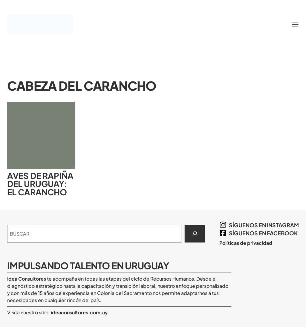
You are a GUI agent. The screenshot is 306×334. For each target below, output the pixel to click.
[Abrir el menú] (295, 24)
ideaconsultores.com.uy (79, 312)
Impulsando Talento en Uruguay (88, 265)
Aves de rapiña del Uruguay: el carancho (40, 183)
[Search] (194, 234)
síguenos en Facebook (263, 233)
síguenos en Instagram (264, 225)
